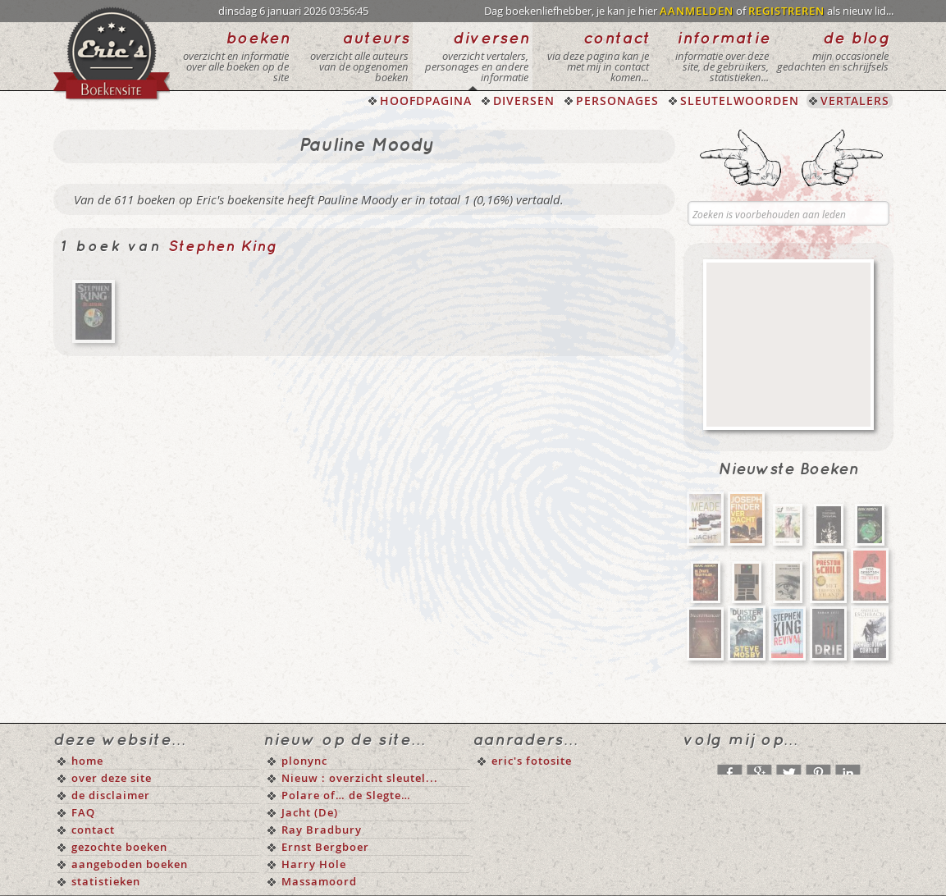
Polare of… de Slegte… (346, 795)
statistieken (105, 881)
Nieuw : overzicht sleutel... (359, 777)
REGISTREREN (786, 10)
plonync (304, 760)
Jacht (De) (309, 812)
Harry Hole (313, 864)
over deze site (111, 777)
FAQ (83, 812)
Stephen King (222, 247)
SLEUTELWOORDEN (739, 100)
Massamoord (319, 881)
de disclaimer (110, 795)
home (87, 760)
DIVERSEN (524, 100)
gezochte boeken (119, 846)
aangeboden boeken (129, 864)
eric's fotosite (531, 760)
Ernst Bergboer (325, 846)
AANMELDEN (696, 10)
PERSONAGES (617, 100)
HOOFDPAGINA (426, 100)
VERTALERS (854, 100)
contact (93, 829)
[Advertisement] (788, 345)
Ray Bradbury (321, 829)
